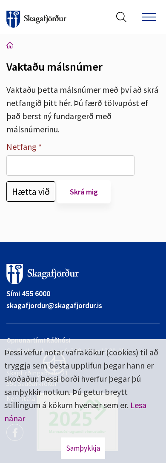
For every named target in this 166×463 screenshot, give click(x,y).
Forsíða (9, 45)
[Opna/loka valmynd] (149, 17)
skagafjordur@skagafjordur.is (54, 305)
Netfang (21, 146)
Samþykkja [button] (83, 448)
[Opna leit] (121, 17)
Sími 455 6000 (28, 293)
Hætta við (31, 191)
